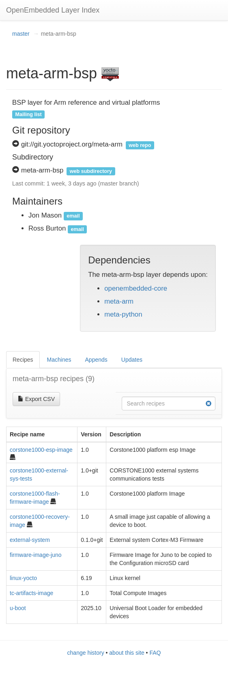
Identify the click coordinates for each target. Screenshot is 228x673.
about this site (126, 652)
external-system (30, 540)
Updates (131, 359)
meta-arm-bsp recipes (54, 379)
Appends (96, 359)
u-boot (18, 608)
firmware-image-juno (36, 555)
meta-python (123, 314)
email (73, 216)
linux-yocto (23, 578)
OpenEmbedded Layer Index (52, 10)
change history (85, 652)
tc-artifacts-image (31, 593)
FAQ (155, 652)
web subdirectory (91, 171)
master (21, 33)
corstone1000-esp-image (41, 450)
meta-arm (118, 301)
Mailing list (28, 114)
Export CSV (36, 399)
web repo (140, 145)
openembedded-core (135, 288)
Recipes (23, 359)
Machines (59, 359)
